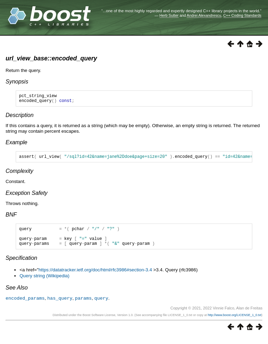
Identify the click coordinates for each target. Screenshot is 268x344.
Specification (21, 265)
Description (20, 117)
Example (16, 144)
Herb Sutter (169, 15)
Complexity (19, 174)
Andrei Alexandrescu (204, 15)
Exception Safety (26, 196)
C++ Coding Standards (242, 15)
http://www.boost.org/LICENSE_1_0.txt (234, 322)
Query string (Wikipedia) (44, 283)
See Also (17, 295)
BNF (11, 218)
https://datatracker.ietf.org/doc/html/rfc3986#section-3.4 (95, 277)
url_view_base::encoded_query (51, 58)
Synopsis (17, 82)
